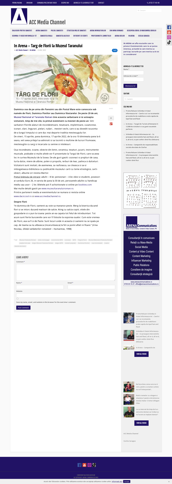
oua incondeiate (97, 243)
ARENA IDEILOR (120, 36)
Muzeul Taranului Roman (28, 240)
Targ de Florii (82, 240)
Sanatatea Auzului (63, 36)
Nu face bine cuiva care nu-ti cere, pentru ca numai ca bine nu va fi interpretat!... (147, 386)
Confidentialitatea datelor (86, 475)
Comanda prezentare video (47, 3)
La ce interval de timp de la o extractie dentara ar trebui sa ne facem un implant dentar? (147, 412)
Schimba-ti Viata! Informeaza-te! (24, 36)
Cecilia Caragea (130, 441)
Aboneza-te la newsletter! (84, 3)
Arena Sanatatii (41, 30)
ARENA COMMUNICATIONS (90, 477)
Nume (126, 69)
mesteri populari (70, 243)
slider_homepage (43, 240)
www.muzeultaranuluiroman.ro (57, 188)
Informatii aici (117, 481)
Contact (101, 3)
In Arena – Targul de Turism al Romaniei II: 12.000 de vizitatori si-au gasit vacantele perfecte (142, 126)
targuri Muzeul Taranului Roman (42, 243)
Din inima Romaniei (116, 30)
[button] (141, 354)
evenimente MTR (57, 240)
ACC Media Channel (22, 50)
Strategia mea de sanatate (76, 30)
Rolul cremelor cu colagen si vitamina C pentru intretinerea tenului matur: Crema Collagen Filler (147, 399)
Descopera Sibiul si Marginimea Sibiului (141, 30)
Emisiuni (29, 3)
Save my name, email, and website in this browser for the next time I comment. (46, 302)
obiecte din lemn (20, 246)
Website (19, 291)
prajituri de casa (25, 243)
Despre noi (65, 3)
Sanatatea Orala (46, 36)
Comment (20, 262)
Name (19, 283)
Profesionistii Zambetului (101, 36)
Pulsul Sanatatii (57, 30)
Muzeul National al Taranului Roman (33, 117)
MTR (74, 240)
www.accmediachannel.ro (47, 196)
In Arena (131, 36)
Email (70, 283)
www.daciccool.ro (23, 196)
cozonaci (68, 240)
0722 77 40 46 (153, 3)
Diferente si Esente (80, 36)
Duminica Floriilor (84, 243)
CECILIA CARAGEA (143, 36)
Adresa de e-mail (131, 76)
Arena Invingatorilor (98, 30)
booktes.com (85, 184)
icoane (107, 243)
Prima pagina (17, 3)
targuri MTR (59, 243)
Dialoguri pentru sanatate (22, 30)
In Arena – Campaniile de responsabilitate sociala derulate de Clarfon (142, 146)
